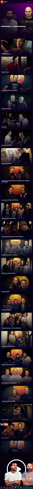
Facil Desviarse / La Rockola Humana (13, 26)
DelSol (5, 1)
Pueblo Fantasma (21, 488)
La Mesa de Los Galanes (13, 488)
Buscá (29, 1)
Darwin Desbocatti (7, 488)
